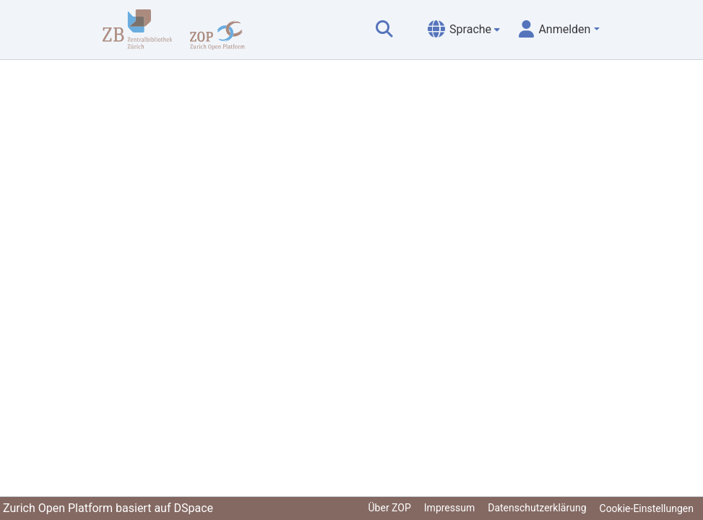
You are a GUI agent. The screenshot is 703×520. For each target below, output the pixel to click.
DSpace (193, 508)
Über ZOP (389, 508)
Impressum (449, 508)
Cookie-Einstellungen (647, 508)
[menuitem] (464, 29)
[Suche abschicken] (384, 29)
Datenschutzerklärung (537, 508)
